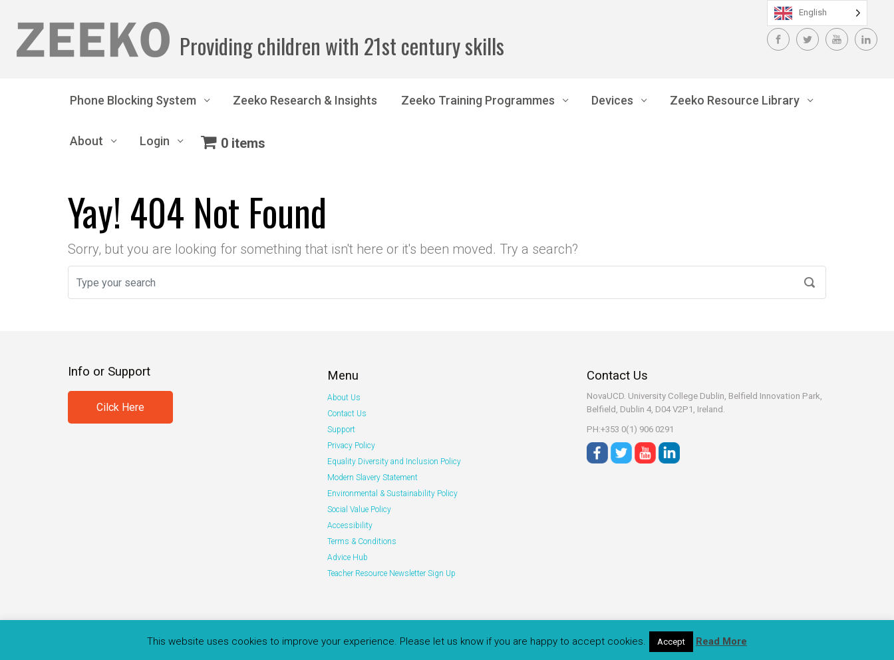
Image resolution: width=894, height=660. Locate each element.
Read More (721, 641)
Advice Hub (347, 557)
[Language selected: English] (817, 13)
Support (341, 429)
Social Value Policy (359, 509)
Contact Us (347, 413)
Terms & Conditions (361, 541)
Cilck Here (120, 407)
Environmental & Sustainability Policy (392, 493)
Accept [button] (671, 642)
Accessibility (349, 525)
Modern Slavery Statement (372, 477)
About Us (344, 397)
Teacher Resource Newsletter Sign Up (391, 573)
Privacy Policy (351, 445)
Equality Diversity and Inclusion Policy (394, 461)
